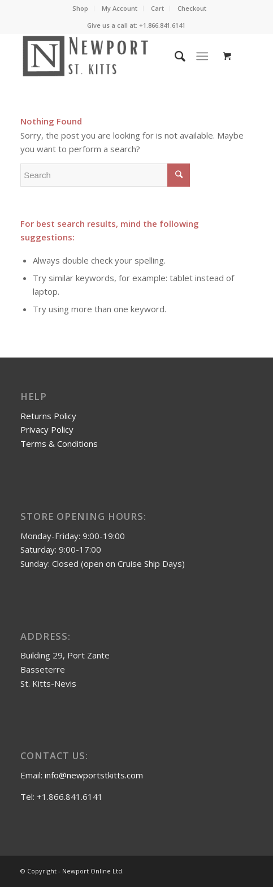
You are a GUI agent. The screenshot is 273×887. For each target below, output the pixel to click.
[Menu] (202, 56)
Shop (80, 8)
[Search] (174, 56)
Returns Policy (48, 415)
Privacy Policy (46, 429)
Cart (157, 8)
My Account (119, 8)
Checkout (191, 8)
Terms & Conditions (59, 443)
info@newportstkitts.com (94, 775)
